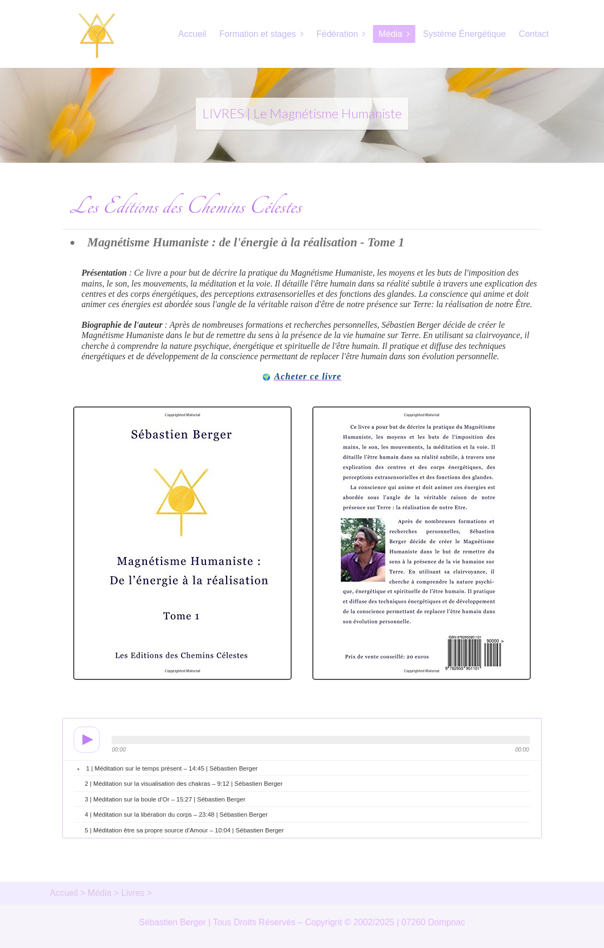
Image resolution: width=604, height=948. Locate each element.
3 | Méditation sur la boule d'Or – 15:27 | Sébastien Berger (165, 799)
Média (390, 34)
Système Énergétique (464, 34)
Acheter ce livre (308, 376)
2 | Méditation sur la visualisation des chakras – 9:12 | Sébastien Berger (183, 783)
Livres (133, 893)
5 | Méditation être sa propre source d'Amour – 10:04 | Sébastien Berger (184, 830)
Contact (534, 34)
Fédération (337, 34)
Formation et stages (257, 34)
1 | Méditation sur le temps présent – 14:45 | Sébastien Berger (172, 768)
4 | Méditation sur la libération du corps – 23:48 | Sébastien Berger (176, 814)
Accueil (192, 34)
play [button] (83, 739)
